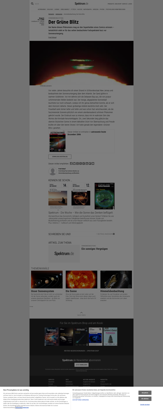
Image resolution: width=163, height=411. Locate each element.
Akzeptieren (145, 396)
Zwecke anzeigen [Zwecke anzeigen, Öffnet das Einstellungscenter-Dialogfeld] (145, 408)
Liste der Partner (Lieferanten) (80, 403)
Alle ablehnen (145, 402)
